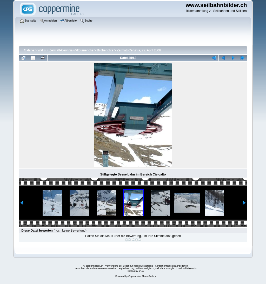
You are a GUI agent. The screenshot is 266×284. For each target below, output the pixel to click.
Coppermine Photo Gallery (142, 276)
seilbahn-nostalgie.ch (166, 268)
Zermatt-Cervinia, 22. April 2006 (139, 50)
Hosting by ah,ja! (135, 271)
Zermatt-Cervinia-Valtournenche (71, 50)
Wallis (42, 50)
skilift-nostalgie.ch (145, 268)
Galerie (29, 50)
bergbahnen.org (126, 268)
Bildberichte (105, 50)
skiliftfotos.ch (189, 268)
